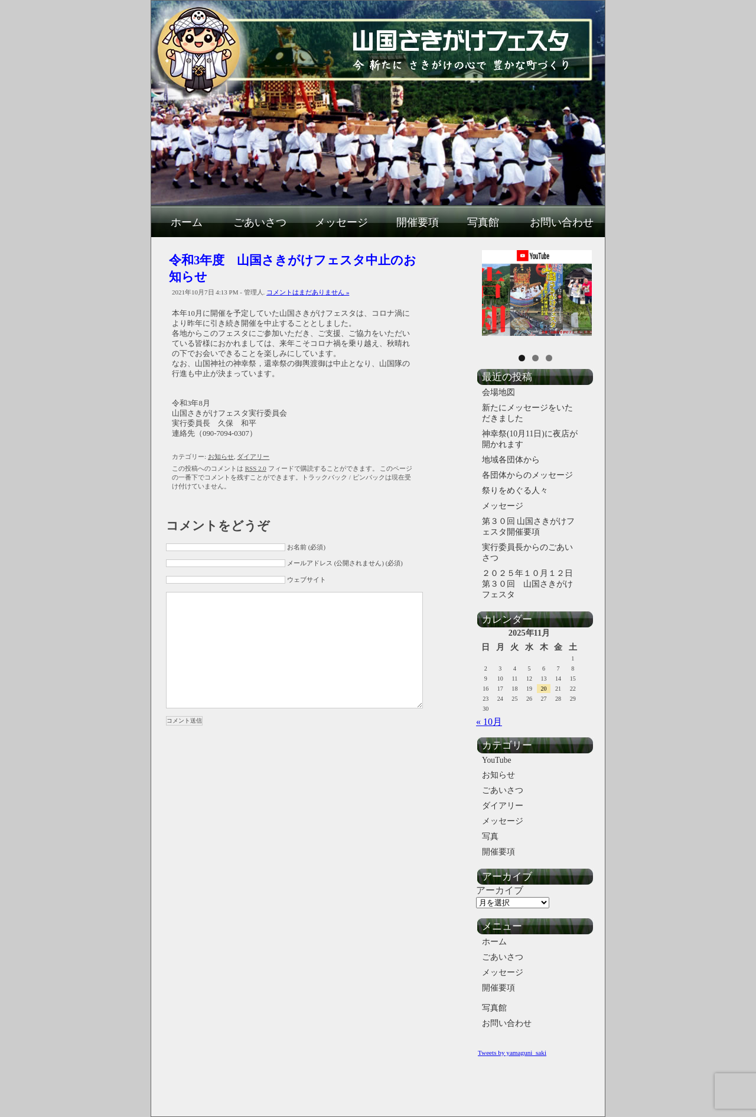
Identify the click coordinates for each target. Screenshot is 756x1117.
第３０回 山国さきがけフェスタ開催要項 (528, 526)
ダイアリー (253, 456)
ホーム (187, 222)
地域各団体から (511, 459)
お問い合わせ (562, 222)
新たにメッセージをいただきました (527, 413)
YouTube (496, 760)
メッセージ (341, 222)
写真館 (483, 222)
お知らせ (221, 456)
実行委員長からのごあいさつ (527, 552)
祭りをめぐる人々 (515, 490)
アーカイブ (499, 890)
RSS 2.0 (255, 468)
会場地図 (498, 392)
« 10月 (489, 722)
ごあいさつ (259, 222)
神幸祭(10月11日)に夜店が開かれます (530, 439)
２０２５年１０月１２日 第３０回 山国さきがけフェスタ (532, 584)
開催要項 (417, 222)
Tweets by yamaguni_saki (512, 1052)
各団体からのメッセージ (527, 475)
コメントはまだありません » (307, 292)
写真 (490, 836)
